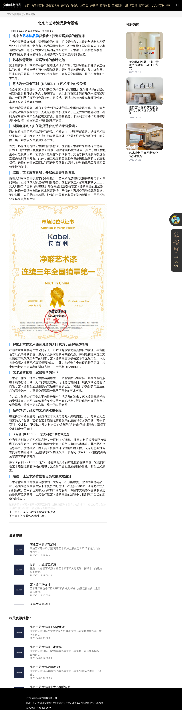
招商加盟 (105, 5)
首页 (26, 5)
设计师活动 (130, 5)
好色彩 (74, 5)
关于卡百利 (37, 5)
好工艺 (84, 5)
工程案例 (117, 5)
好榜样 (94, 5)
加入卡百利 (158, 5)
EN (168, 5)
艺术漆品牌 (30, 36)
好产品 (65, 5)
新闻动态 (144, 5)
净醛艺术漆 (52, 5)
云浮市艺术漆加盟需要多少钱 (38, 511)
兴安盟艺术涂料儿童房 (33, 515)
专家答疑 (30, 14)
